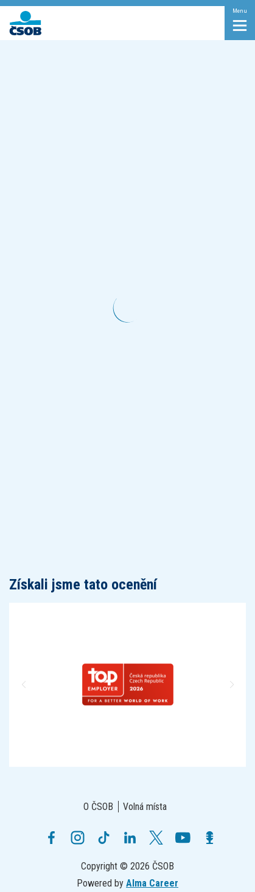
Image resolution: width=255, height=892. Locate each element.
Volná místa (145, 806)
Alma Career (152, 883)
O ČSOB (98, 806)
